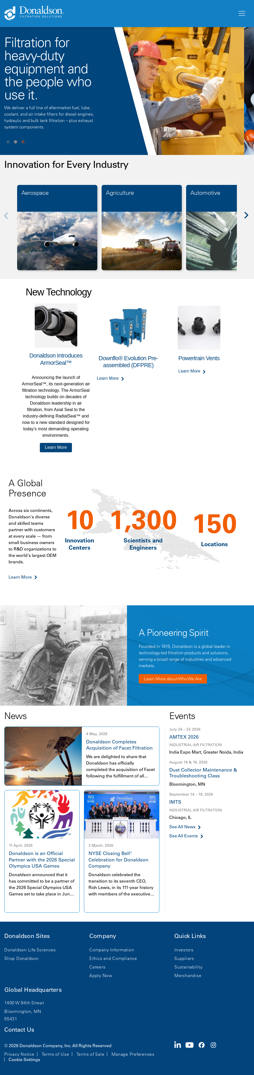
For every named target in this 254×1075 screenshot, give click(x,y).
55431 (10, 1018)
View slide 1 (8, 141)
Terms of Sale (90, 1054)
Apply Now (100, 975)
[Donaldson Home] (118, 13)
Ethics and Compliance (113, 958)
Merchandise (187, 975)
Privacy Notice (19, 1054)
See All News (182, 826)
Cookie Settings (24, 1059)
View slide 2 (15, 141)
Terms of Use (55, 1054)
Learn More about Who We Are (173, 678)
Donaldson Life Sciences (30, 950)
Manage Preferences (133, 1054)
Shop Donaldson (21, 958)
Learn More (56, 447)
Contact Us (19, 1029)
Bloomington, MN (22, 1011)
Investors (184, 950)
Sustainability (188, 967)
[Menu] (241, 13)
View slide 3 (23, 141)
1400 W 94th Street (24, 1002)
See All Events (183, 835)
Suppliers (184, 958)
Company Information (111, 950)
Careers (97, 967)
